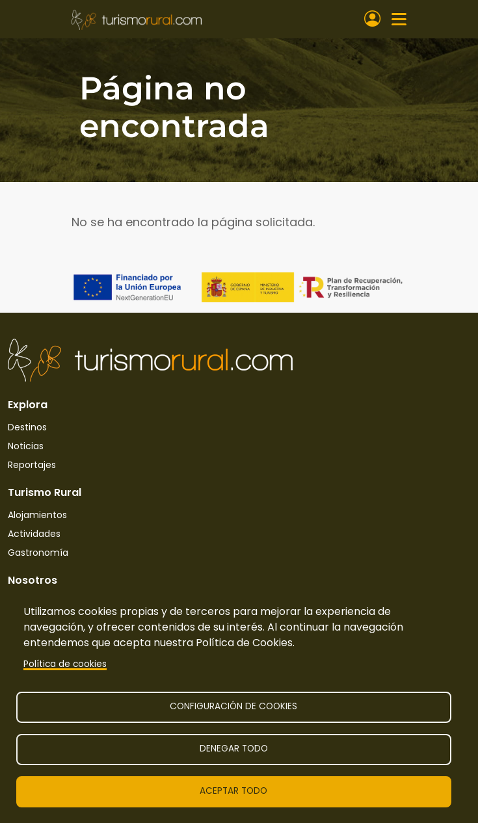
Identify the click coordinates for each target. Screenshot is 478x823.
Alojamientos (37, 514)
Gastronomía (38, 552)
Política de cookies (65, 664)
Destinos (27, 427)
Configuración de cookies (233, 706)
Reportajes (32, 464)
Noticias (26, 445)
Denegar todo (234, 748)
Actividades (34, 533)
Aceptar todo (233, 791)
